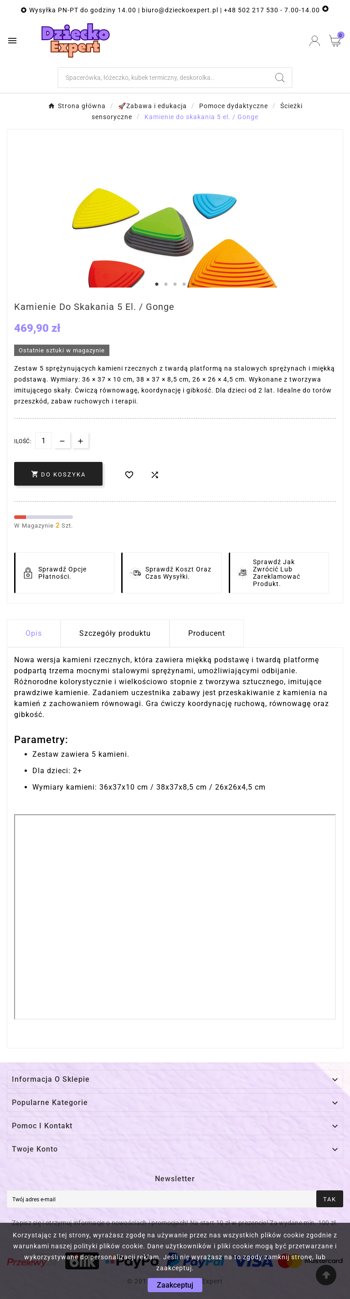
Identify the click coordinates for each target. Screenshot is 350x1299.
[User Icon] (314, 41)
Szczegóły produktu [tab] (115, 633)
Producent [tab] (206, 633)
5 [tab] (193, 284)
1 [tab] (156, 284)
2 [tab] (165, 284)
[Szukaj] (163, 77)
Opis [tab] (34, 633)
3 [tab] (175, 284)
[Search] (279, 78)
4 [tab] (184, 284)
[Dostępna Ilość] (43, 440)
